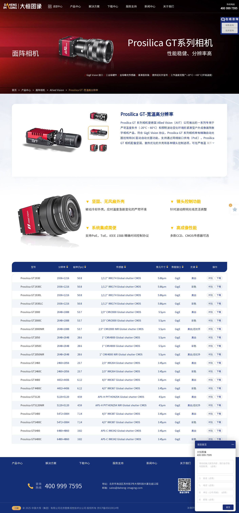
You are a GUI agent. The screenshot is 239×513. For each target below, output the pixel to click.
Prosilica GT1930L (31, 295)
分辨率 (61, 267)
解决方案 (94, 6)
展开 (209, 143)
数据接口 (176, 267)
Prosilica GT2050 (30, 337)
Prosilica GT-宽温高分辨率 (83, 90)
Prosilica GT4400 (30, 379)
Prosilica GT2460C (31, 371)
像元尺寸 (161, 267)
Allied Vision (57, 90)
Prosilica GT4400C (31, 388)
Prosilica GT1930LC (32, 303)
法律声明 (192, 508)
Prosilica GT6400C (31, 439)
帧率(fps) (78, 267)
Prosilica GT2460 (30, 363)
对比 (210, 278)
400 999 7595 (63, 485)
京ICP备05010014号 (108, 508)
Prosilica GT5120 (30, 396)
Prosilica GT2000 (30, 312)
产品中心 (75, 6)
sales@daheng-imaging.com (125, 487)
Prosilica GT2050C (31, 346)
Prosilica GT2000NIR (32, 329)
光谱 (192, 267)
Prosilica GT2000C (31, 320)
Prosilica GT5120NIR (32, 405)
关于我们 (168, 6)
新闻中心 (150, 6)
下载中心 (112, 6)
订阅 (16, 508)
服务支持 (131, 6)
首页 (14, 90)
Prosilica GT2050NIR (32, 354)
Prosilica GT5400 (30, 413)
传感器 (119, 267)
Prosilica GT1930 (30, 278)
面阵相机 (40, 90)
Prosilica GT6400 (30, 430)
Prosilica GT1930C (31, 286)
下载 (219, 278)
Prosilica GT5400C (31, 422)
